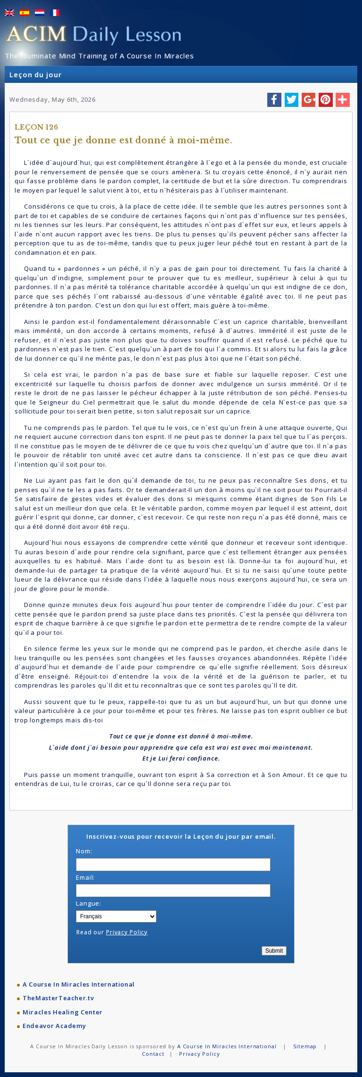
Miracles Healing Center (63, 1012)
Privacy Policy (127, 932)
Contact (153, 1053)
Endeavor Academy (54, 1025)
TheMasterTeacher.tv (58, 998)
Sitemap (305, 1046)
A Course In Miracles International (79, 984)
